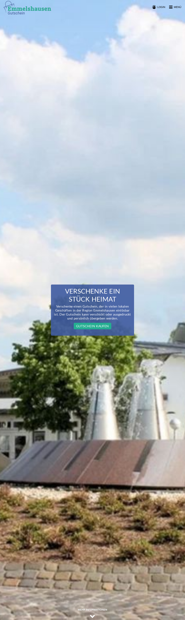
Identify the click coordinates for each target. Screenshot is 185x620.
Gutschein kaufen (92, 326)
